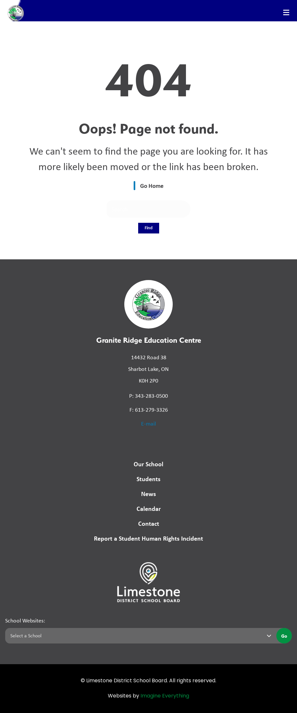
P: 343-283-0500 (148, 396)
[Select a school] (139, 636)
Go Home (152, 185)
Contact (148, 523)
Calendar (149, 508)
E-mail (148, 423)
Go (284, 635)
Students (148, 478)
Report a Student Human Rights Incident (148, 538)
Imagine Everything (164, 696)
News (148, 493)
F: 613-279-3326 (148, 410)
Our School (148, 463)
